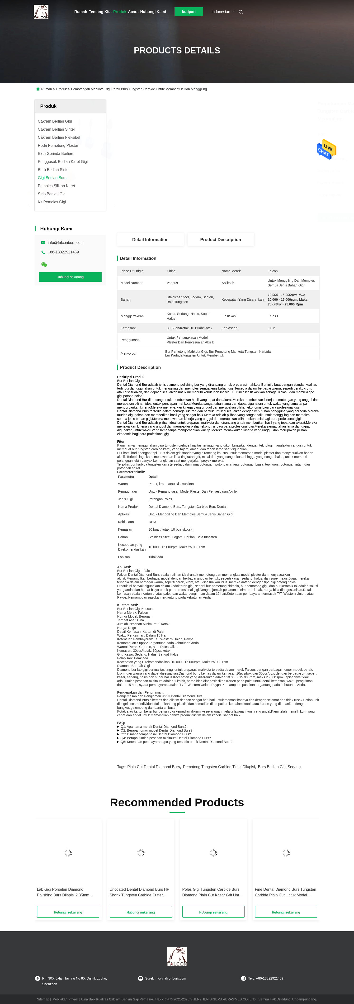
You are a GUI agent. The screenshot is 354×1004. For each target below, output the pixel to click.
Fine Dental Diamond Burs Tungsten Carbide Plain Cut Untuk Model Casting (285, 892)
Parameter (126, 477)
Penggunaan (127, 491)
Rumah (80, 12)
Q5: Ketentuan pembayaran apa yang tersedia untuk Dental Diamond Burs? (176, 742)
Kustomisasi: (127, 605)
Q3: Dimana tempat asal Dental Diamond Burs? (156, 734)
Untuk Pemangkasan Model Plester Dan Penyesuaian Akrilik (192, 491)
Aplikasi (124, 514)
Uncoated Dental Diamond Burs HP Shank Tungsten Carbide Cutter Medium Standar (139, 892)
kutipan (189, 12)
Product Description (220, 239)
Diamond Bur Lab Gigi (133, 666)
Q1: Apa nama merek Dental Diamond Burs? (153, 726)
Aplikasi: (124, 567)
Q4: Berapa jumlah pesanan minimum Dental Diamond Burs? (166, 738)
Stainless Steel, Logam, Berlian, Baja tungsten (182, 537)
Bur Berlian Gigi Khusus (135, 609)
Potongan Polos (160, 499)
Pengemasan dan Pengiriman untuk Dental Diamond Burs (160, 696)
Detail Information (150, 239)
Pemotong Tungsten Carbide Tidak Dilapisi (219, 767)
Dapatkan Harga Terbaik (246, 217)
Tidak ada (155, 557)
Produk (119, 12)
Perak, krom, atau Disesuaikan (171, 484)
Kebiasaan (126, 522)
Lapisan (124, 557)
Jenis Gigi (125, 499)
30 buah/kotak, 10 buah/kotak (170, 529)
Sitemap (43, 999)
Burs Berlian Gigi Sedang (279, 767)
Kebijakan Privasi (65, 999)
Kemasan (125, 529)
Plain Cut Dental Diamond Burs (153, 767)
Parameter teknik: (131, 472)
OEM (152, 522)
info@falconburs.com (66, 243)
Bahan (123, 537)
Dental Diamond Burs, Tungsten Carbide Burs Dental (187, 507)
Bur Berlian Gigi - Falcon (135, 571)
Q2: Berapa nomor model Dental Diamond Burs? (156, 730)
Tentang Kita (100, 12)
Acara (133, 12)
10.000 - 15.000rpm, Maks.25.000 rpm (176, 547)
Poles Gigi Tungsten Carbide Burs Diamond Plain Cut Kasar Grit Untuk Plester (212, 892)
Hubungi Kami (153, 12)
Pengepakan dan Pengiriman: (140, 692)
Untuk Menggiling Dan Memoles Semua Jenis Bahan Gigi (190, 514)
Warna (123, 484)
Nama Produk (128, 507)
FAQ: (121, 723)
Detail (152, 477)
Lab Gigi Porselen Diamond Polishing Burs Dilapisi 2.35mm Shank (63, 892)
